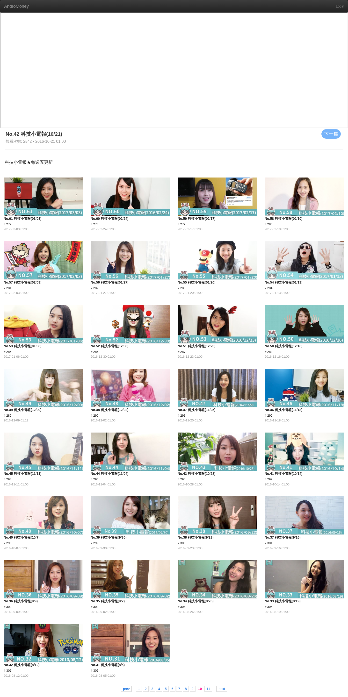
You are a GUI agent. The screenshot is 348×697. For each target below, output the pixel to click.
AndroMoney (16, 6)
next (221, 689)
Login (340, 6)
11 (208, 689)
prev (126, 689)
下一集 (331, 133)
